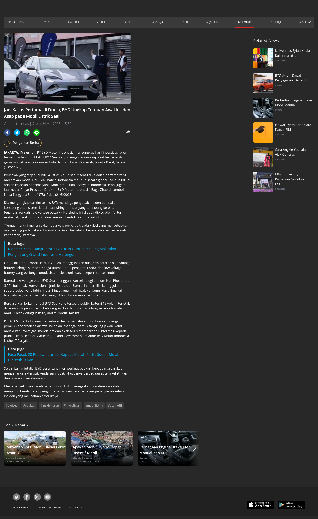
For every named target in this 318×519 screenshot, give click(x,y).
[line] (36, 132)
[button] (195, 448)
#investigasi (72, 405)
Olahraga (157, 22)
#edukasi (29, 405)
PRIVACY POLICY (22, 507)
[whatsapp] (27, 132)
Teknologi (275, 22)
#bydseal (12, 405)
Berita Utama (15, 22)
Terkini (46, 22)
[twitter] (17, 132)
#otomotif (115, 405)
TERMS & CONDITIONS (49, 507)
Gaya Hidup (213, 22)
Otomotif (244, 22)
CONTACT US (75, 507)
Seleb (184, 22)
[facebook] (7, 132)
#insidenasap (50, 405)
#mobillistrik (94, 405)
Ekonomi (128, 22)
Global (101, 22)
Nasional (73, 22)
